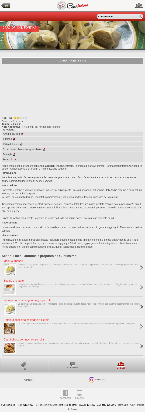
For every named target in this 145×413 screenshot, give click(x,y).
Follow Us (100, 379)
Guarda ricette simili (72, 60)
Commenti (72, 367)
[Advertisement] (72, 90)
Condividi (28, 380)
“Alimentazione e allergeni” (23, 168)
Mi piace (121, 368)
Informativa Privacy (126, 405)
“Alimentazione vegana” (54, 168)
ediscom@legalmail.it (50, 405)
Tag (24, 369)
